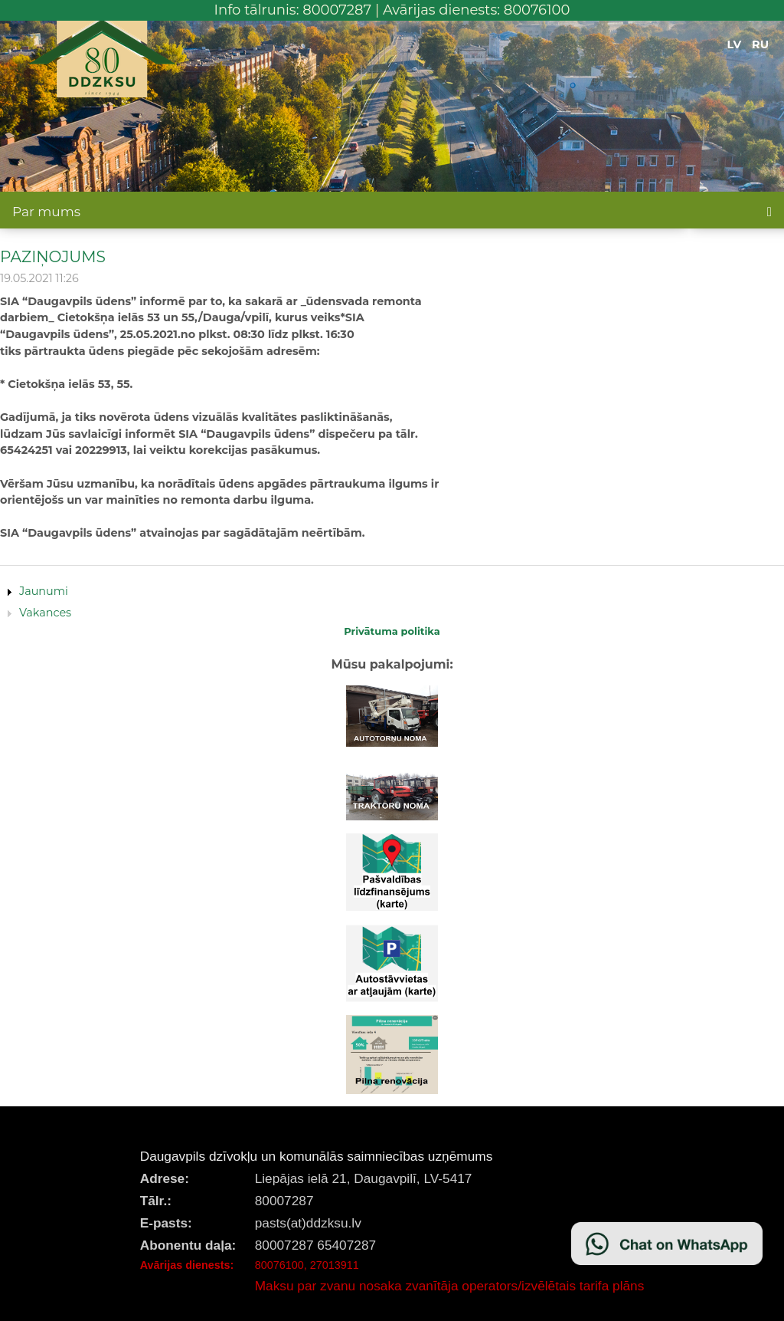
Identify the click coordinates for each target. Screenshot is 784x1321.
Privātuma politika (392, 631)
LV (734, 44)
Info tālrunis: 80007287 (293, 10)
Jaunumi (43, 591)
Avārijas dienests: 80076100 (476, 10)
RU (760, 44)
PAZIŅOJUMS (53, 256)
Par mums (46, 211)
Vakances (45, 612)
